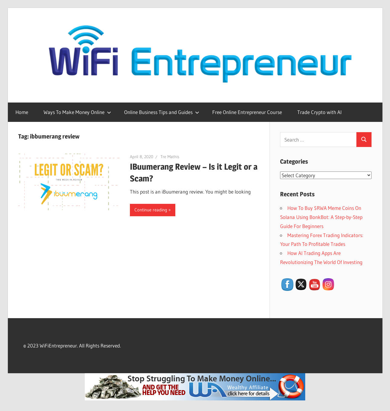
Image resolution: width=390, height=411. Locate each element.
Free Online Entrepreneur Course (247, 112)
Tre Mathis (169, 156)
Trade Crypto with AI (319, 112)
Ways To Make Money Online (77, 112)
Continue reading (150, 210)
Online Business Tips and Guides (161, 112)
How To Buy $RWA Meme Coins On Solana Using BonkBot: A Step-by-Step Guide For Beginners (321, 217)
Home (21, 112)
